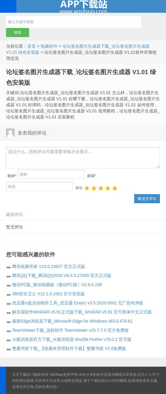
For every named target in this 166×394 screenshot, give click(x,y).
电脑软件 (49, 46)
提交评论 (147, 199)
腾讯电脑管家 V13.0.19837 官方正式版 (48, 266)
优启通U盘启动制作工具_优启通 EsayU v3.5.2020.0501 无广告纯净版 (77, 302)
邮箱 (91, 176)
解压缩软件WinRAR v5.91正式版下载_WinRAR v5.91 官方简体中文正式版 (82, 312)
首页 (31, 46)
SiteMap (56, 374)
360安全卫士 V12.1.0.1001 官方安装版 (48, 293)
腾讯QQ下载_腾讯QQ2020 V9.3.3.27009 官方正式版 (61, 275)
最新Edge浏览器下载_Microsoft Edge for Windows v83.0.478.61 (72, 321)
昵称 (12, 176)
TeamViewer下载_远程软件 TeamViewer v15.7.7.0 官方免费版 (70, 330)
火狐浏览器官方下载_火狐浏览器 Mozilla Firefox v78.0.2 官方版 (71, 339)
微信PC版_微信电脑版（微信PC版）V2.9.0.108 (57, 284)
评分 (79, 188)
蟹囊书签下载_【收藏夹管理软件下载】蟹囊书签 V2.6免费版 (69, 348)
